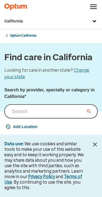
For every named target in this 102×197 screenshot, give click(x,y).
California (51, 21)
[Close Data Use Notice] (95, 144)
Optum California (23, 35)
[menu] (93, 7)
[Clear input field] (89, 111)
